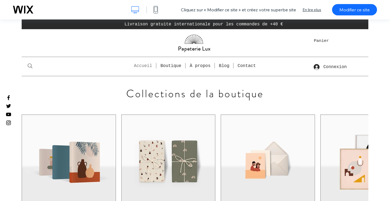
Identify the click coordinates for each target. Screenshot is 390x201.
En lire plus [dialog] (312, 9)
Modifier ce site (354, 9)
